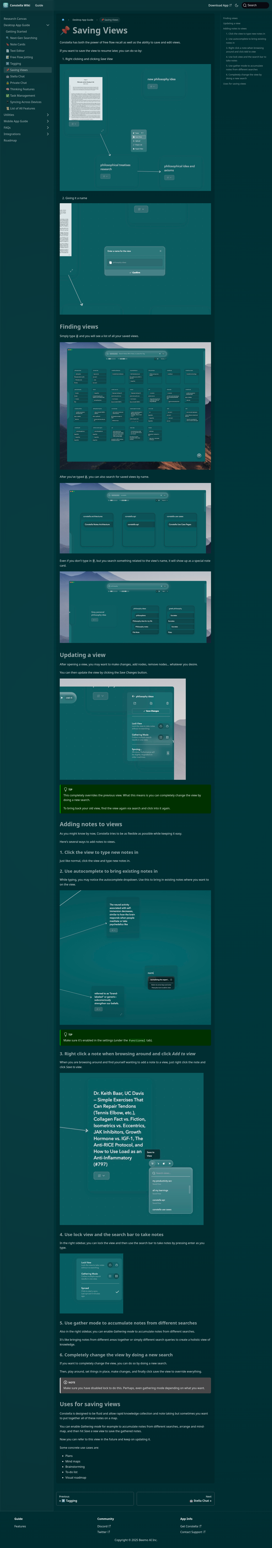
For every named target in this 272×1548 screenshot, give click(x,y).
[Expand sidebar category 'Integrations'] (48, 134)
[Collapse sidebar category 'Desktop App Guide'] (48, 25)
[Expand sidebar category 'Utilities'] (48, 115)
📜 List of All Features (20, 108)
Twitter (103, 1532)
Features (20, 1526)
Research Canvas (15, 19)
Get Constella (190, 1526)
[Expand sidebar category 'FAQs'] (48, 127)
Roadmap (10, 140)
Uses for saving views (234, 83)
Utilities (9, 115)
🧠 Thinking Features (20, 89)
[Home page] (63, 20)
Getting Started (16, 31)
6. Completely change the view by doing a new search (244, 76)
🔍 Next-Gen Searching (21, 38)
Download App (220, 5)
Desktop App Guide (17, 25)
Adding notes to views (235, 28)
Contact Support (192, 1532)
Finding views (230, 18)
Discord (104, 1526)
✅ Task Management (20, 96)
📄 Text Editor (15, 51)
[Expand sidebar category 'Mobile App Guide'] (48, 121)
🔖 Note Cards (15, 44)
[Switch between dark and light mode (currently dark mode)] (236, 5)
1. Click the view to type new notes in (245, 33)
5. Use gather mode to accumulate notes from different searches (244, 67)
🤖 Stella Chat (15, 76)
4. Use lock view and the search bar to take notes (246, 58)
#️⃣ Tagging (13, 63)
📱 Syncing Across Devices (23, 102)
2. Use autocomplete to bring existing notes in (246, 40)
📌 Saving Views (17, 70)
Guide (39, 5)
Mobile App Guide (16, 121)
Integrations (12, 134)
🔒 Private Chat (16, 83)
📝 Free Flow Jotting (19, 57)
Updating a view (232, 23)
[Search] (255, 5)
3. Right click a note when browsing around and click (245, 49)
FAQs (7, 128)
